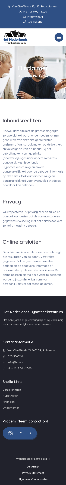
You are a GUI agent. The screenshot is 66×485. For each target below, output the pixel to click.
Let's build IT (42, 458)
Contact (19, 433)
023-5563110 (33, 21)
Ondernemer (11, 407)
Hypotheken (10, 395)
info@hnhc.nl (33, 16)
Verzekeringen (12, 389)
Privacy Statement (33, 473)
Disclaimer (33, 466)
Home (22, 76)
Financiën (9, 401)
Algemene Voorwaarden (33, 479)
